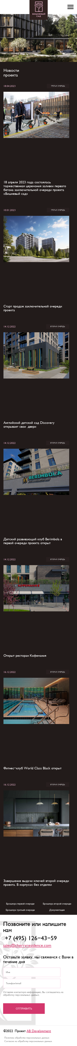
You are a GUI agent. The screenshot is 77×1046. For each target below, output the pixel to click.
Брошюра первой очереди (20, 903)
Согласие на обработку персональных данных (28, 1041)
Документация (57, 910)
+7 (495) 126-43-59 (31, 938)
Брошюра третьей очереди (20, 910)
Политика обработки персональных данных (26, 1037)
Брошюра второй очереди (57, 903)
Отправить (24, 1008)
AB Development (39, 1031)
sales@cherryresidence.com (27, 945)
